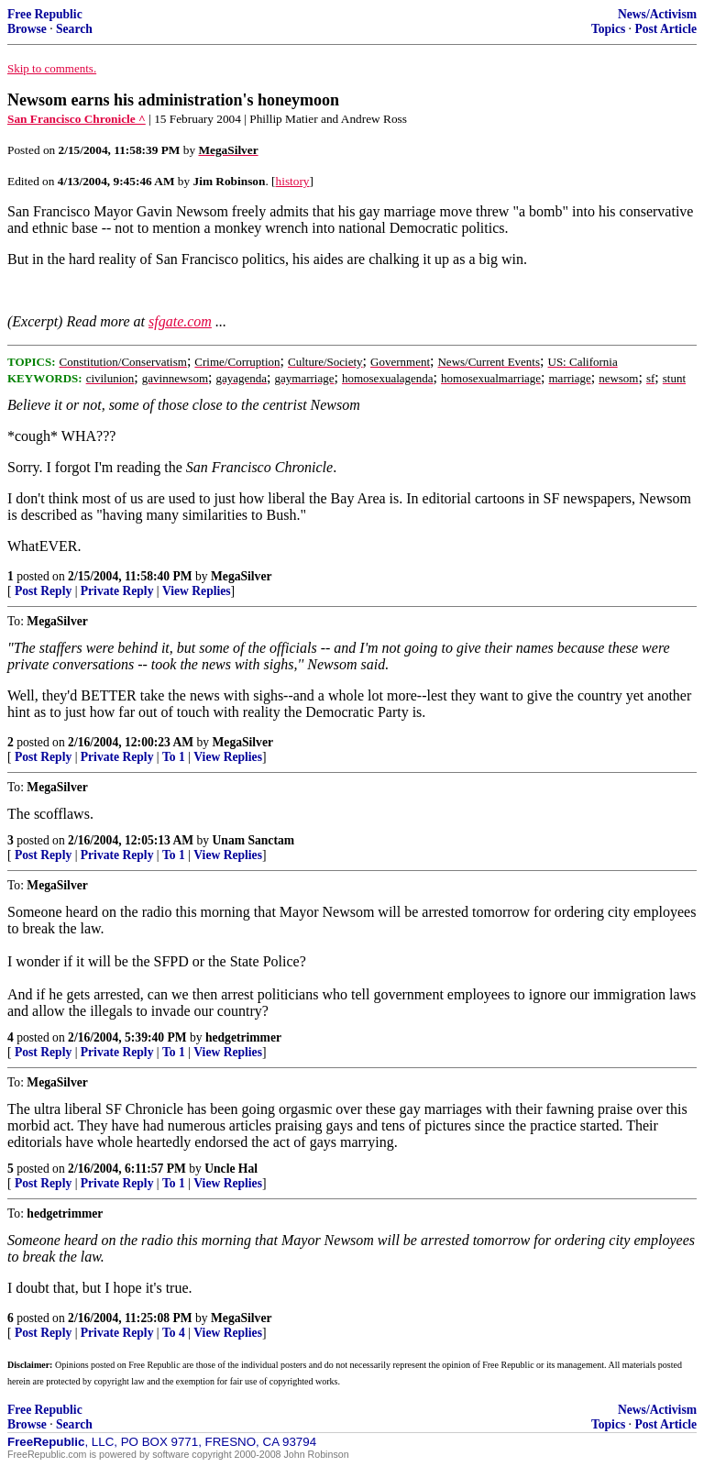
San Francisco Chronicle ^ (76, 119)
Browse (27, 29)
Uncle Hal (231, 1168)
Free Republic (44, 14)
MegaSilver (241, 576)
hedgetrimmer (243, 1037)
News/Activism (657, 14)
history (293, 181)
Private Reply (117, 591)
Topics (608, 29)
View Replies (196, 591)
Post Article (665, 29)
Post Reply (43, 591)
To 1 (173, 757)
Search (74, 29)
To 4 (173, 1333)
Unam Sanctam (254, 840)
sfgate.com (180, 321)
